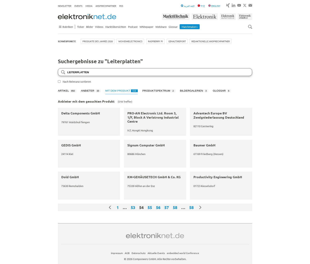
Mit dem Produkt (121, 90)
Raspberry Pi (155, 41)
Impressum (117, 253)
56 (158, 207)
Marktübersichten (115, 26)
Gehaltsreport (177, 41)
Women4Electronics (130, 41)
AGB (127, 253)
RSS (121, 5)
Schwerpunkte (67, 41)
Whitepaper (146, 26)
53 (133, 207)
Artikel (67, 90)
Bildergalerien (194, 90)
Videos (99, 26)
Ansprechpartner (106, 5)
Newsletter (64, 5)
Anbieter (91, 90)
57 (166, 207)
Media (89, 5)
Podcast (133, 26)
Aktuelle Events (156, 253)
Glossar (173, 26)
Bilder (89, 26)
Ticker (80, 26)
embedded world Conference (183, 253)
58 (175, 207)
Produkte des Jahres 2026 (98, 41)
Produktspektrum (158, 90)
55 (150, 207)
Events (78, 5)
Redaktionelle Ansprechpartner (210, 41)
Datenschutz (139, 253)
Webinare (161, 26)
